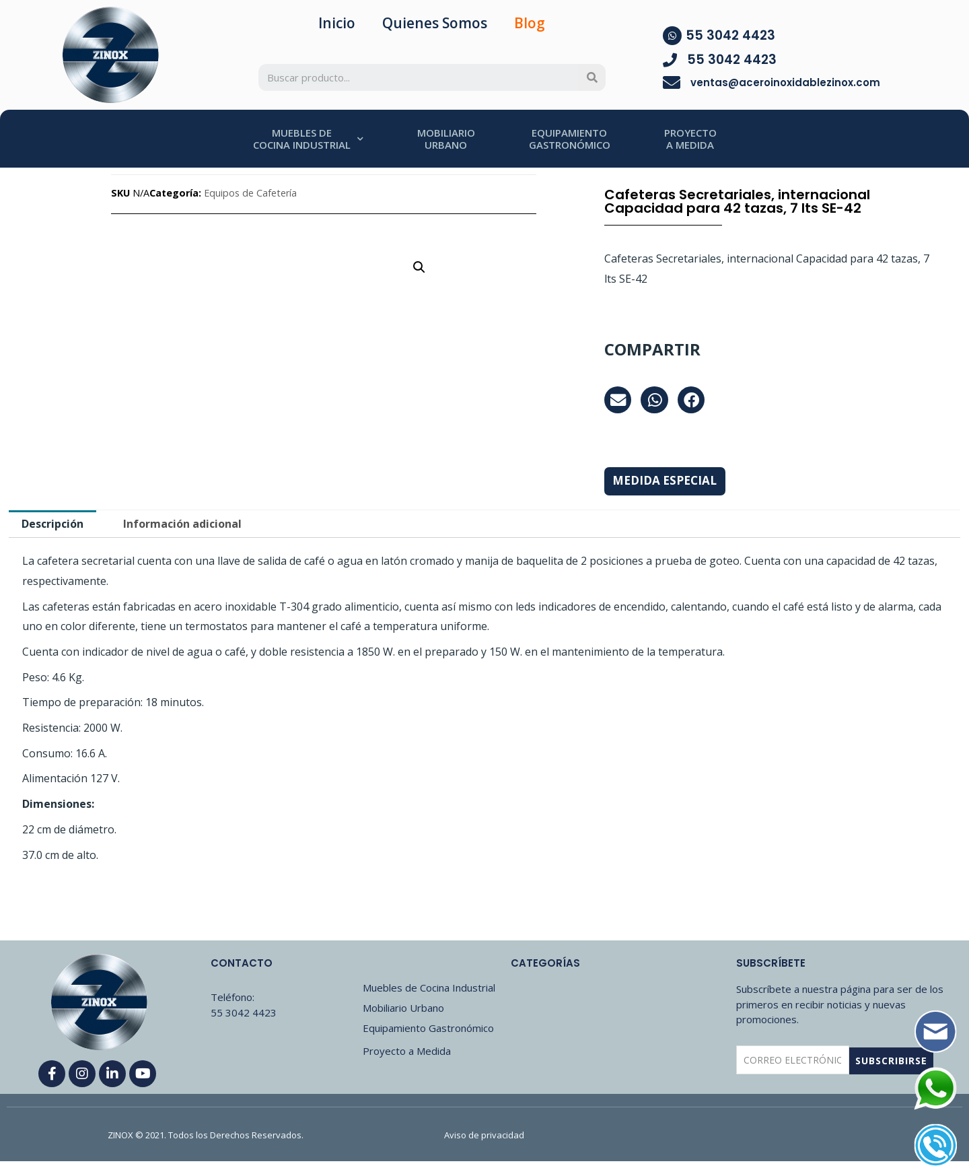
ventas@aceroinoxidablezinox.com (785, 82)
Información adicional (182, 523)
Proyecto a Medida (407, 1051)
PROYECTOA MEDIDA (690, 138)
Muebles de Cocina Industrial (429, 987)
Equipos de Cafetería (250, 192)
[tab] (52, 524)
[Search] (592, 77)
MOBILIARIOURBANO (446, 138)
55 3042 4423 (730, 35)
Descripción (52, 523)
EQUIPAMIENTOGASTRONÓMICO (569, 138)
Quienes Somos (434, 22)
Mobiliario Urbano (403, 1007)
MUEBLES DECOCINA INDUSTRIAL (308, 138)
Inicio (336, 22)
